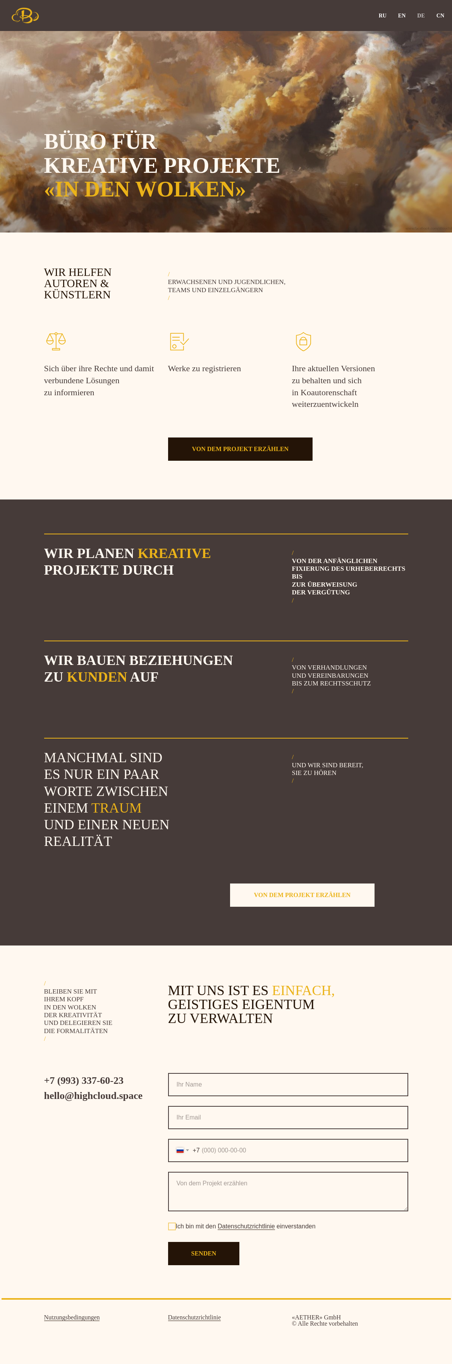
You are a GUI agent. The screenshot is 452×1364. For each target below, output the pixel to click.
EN (402, 16)
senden (204, 1253)
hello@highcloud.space (93, 1095)
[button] (240, 449)
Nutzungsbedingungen (72, 1317)
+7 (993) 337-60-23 (84, 1080)
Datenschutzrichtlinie (246, 1226)
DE (421, 16)
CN (440, 16)
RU (383, 16)
